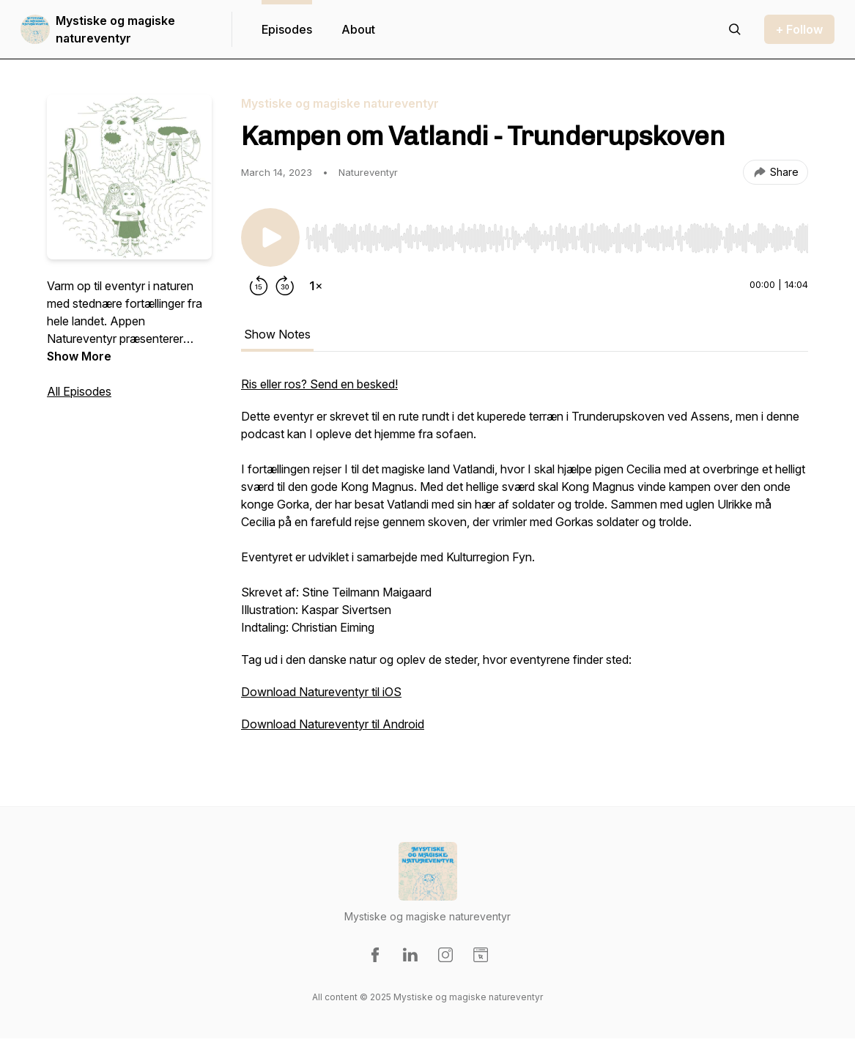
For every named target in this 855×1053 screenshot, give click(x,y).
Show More (79, 356)
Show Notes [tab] (277, 334)
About (358, 29)
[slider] (557, 238)
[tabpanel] (524, 561)
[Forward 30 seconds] (285, 286)
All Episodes (79, 391)
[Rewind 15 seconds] (258, 286)
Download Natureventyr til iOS (321, 691)
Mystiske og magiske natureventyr (115, 29)
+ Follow (799, 29)
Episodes (287, 29)
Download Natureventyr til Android (332, 724)
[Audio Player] (557, 234)
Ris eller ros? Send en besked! (319, 384)
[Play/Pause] (270, 237)
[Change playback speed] (315, 286)
